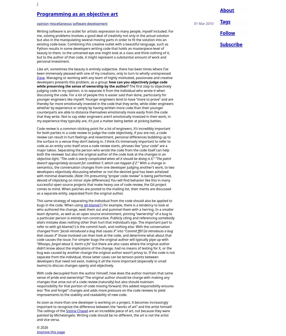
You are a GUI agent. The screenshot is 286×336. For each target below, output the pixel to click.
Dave (41, 77)
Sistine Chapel (77, 311)
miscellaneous (61, 23)
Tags (225, 21)
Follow (227, 33)
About (227, 10)
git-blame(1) (93, 205)
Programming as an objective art (77, 13)
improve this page (51, 332)
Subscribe (231, 44)
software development (90, 23)
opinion (43, 23)
